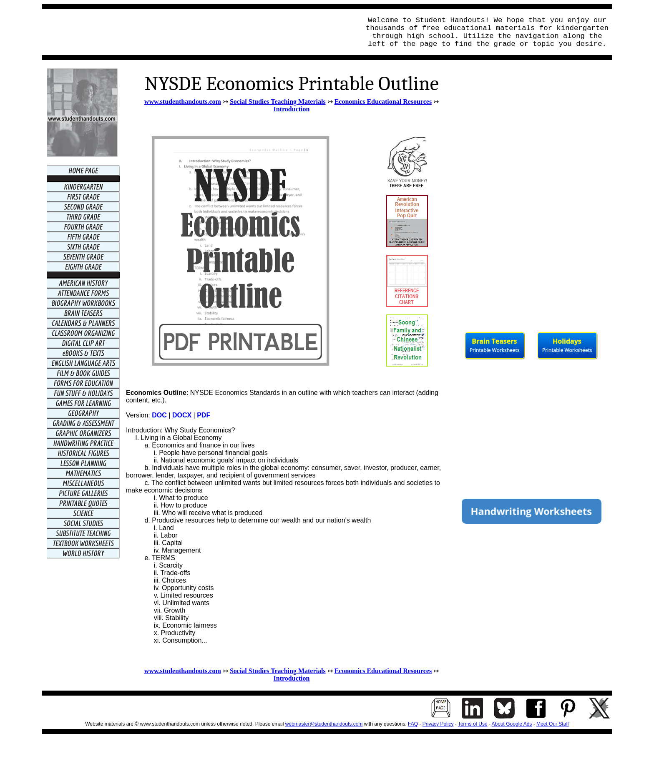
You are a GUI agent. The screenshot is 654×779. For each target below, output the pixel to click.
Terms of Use (473, 724)
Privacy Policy (438, 724)
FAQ (413, 724)
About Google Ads (512, 724)
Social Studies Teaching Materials (278, 101)
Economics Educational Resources (383, 101)
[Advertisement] (199, 32)
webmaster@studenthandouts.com (324, 724)
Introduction (292, 109)
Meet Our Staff (552, 724)
